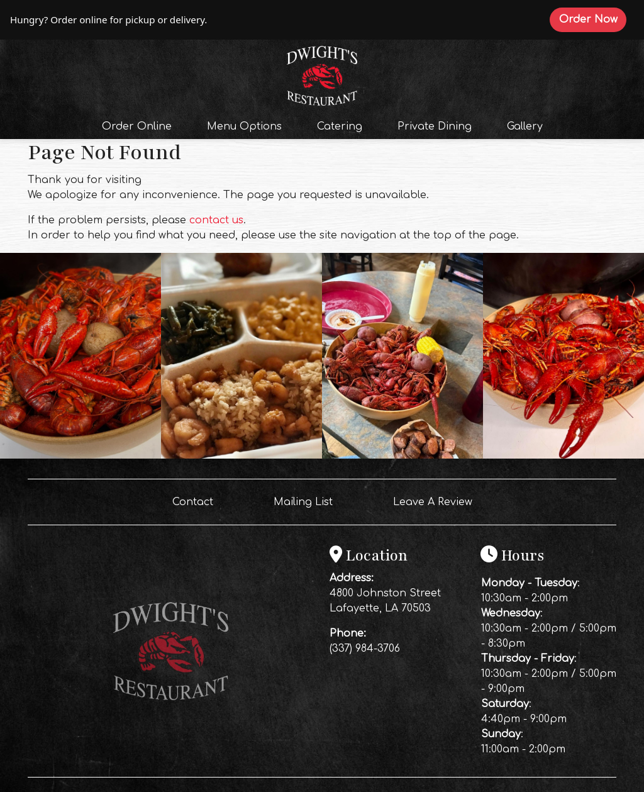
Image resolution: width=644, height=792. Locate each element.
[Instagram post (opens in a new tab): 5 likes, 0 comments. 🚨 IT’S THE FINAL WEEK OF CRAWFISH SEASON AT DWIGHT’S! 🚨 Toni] (563, 455)
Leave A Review (437, 501)
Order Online (140, 125)
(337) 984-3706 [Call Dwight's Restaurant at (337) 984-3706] (365, 648)
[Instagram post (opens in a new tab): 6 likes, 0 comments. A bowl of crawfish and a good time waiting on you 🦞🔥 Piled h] (402, 455)
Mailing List (303, 502)
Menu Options (244, 126)
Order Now (592, 19)
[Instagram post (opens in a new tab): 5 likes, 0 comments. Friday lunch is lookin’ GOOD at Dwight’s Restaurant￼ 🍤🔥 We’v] (241, 455)
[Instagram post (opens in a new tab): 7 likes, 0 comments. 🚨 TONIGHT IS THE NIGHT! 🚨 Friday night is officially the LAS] (80, 455)
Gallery (525, 126)
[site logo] (322, 74)
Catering (339, 126)
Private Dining (434, 126)
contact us (216, 220)
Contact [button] (197, 501)
